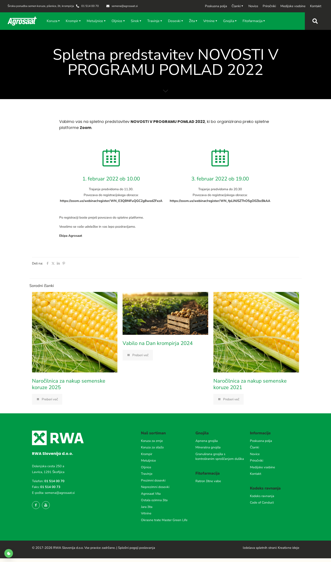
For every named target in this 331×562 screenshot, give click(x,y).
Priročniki (256, 460)
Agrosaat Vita (151, 493)
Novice (255, 454)
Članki (254, 447)
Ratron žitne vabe (208, 481)
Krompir (146, 454)
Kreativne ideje (288, 548)
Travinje (146, 474)
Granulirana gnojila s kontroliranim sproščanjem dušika (219, 456)
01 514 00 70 (54, 481)
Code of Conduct (262, 502)
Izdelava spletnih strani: (260, 548)
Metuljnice (148, 460)
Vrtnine (146, 513)
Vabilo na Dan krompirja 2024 (158, 343)
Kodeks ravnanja (262, 496)
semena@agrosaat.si (60, 493)
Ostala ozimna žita (154, 500)
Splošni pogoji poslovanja (136, 548)
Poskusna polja (261, 441)
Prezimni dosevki (153, 480)
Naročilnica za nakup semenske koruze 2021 (250, 384)
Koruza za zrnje (152, 441)
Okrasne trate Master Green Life (164, 520)
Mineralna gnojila (208, 447)
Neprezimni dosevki (155, 487)
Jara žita (146, 507)
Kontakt (255, 474)
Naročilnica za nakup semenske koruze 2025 (68, 384)
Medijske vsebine (262, 467)
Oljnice (146, 467)
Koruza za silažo (152, 447)
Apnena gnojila (206, 441)
